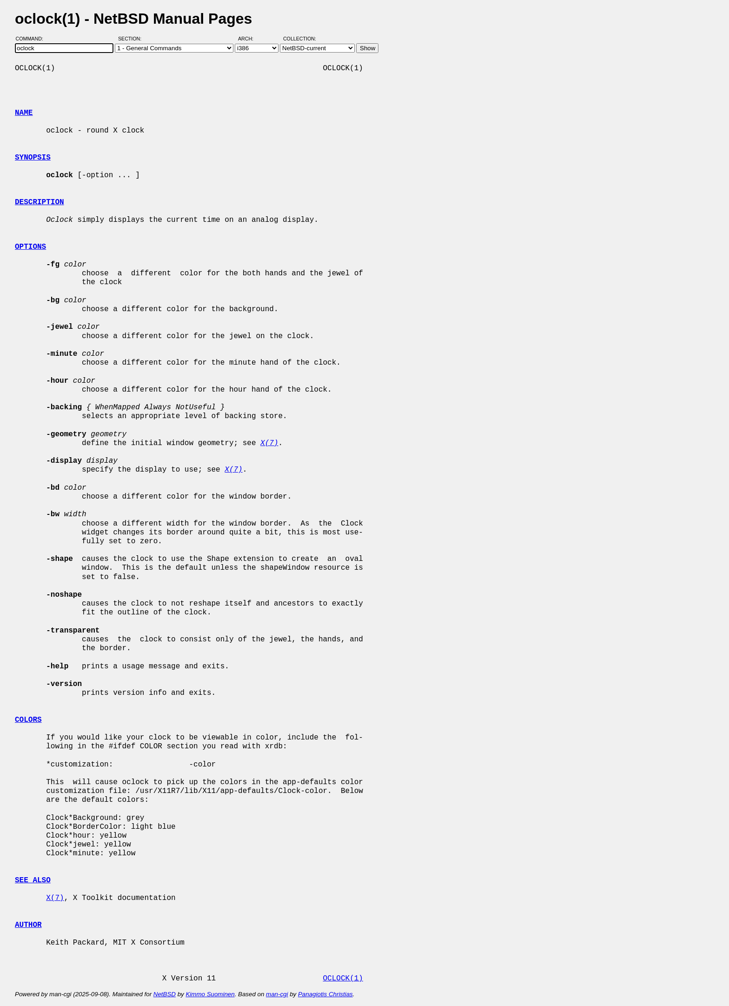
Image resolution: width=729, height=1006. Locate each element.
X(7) (55, 898)
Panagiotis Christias (325, 994)
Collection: (299, 38)
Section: (132, 38)
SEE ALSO (33, 880)
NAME (24, 113)
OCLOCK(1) (343, 978)
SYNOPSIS (33, 158)
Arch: (250, 38)
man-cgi (277, 994)
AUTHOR (28, 925)
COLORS (28, 720)
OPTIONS (30, 247)
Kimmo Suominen (210, 994)
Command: (32, 38)
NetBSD (164, 994)
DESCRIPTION (39, 202)
